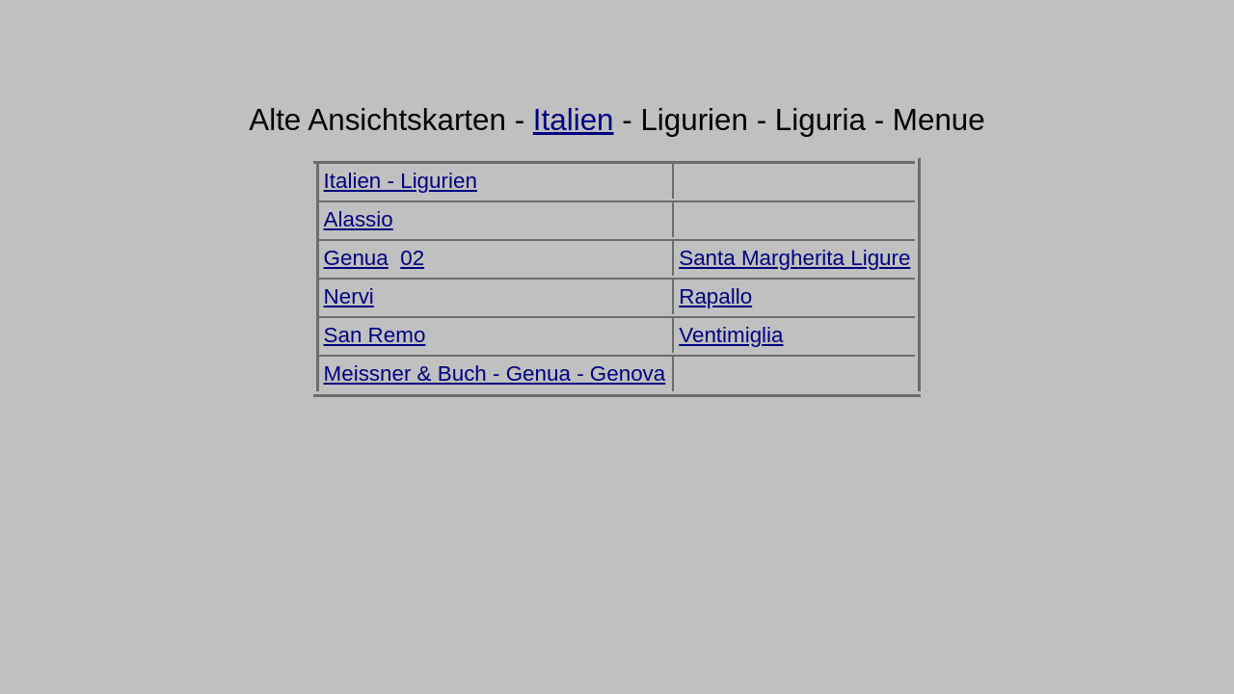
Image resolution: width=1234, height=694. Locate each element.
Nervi (349, 296)
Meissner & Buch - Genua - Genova (495, 373)
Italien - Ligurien (400, 181)
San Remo (375, 335)
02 (412, 258)
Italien (573, 120)
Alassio (358, 219)
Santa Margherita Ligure (794, 258)
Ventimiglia (731, 335)
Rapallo (715, 296)
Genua (356, 258)
